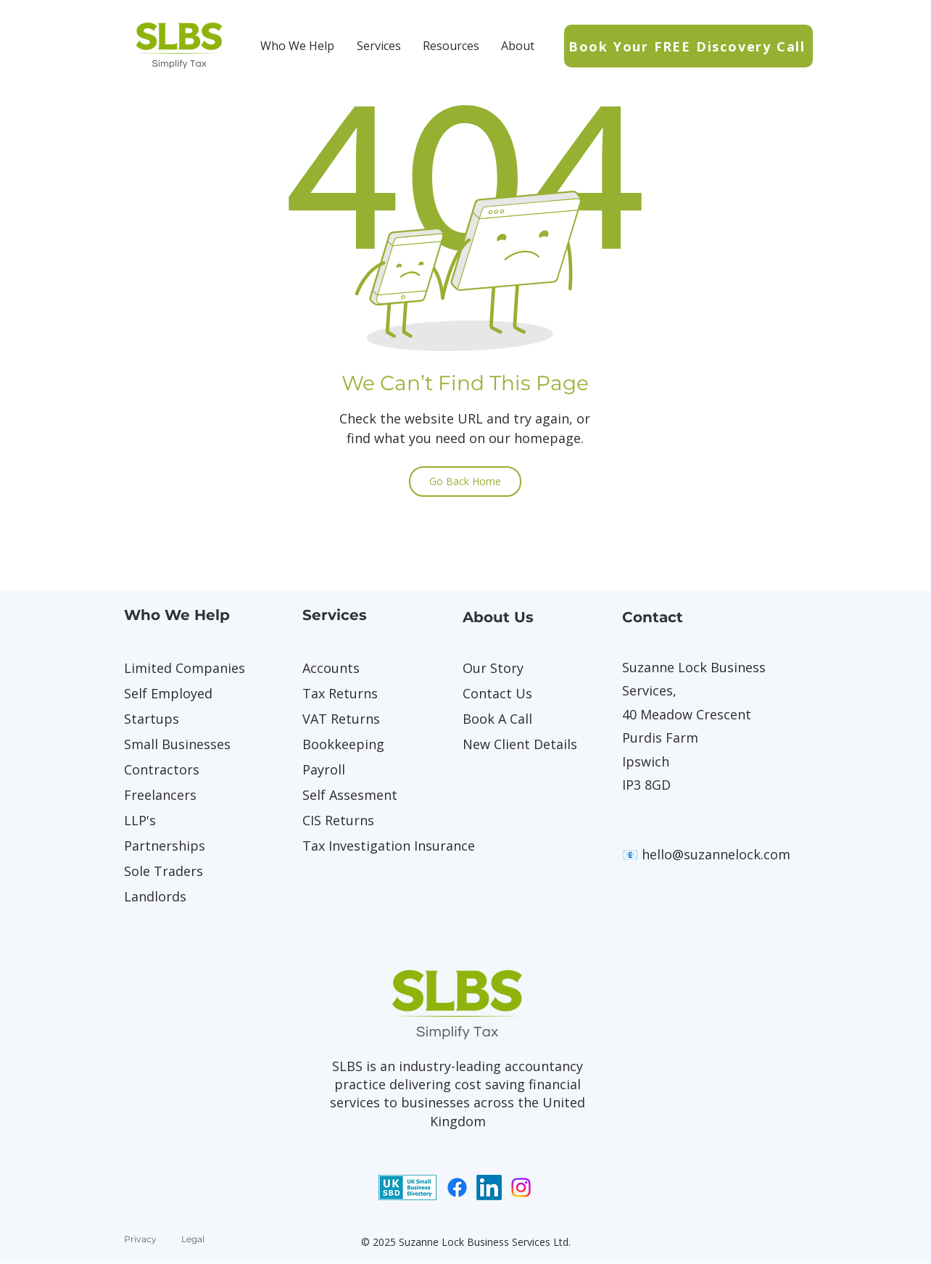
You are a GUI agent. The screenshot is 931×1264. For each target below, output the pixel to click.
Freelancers (160, 795)
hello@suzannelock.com (716, 854)
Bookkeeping (343, 744)
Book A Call (497, 718)
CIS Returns (338, 820)
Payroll (323, 769)
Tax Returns (340, 693)
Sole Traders (163, 871)
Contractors (161, 769)
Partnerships (164, 845)
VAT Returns (341, 718)
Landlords (155, 896)
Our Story (493, 668)
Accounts (331, 668)
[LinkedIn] (489, 1187)
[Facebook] (457, 1187)
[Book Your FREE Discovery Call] (688, 46)
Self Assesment (349, 795)
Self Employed (168, 693)
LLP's (140, 820)
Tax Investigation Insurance (353, 845)
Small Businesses (174, 744)
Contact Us (497, 693)
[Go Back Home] (465, 481)
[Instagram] (521, 1187)
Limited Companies (174, 668)
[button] (297, 46)
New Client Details (513, 744)
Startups (151, 718)
